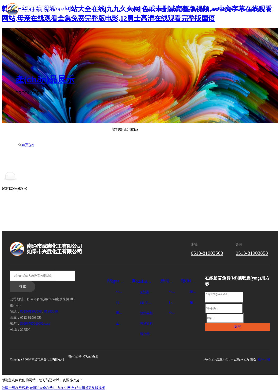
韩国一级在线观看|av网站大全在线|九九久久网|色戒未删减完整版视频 (53, 388)
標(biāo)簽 (264, 359)
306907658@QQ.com (35, 323)
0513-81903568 (207, 253)
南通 (253, 359)
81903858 (51, 311)
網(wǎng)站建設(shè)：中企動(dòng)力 (226, 359)
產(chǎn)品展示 (44, 79)
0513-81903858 (252, 253)
